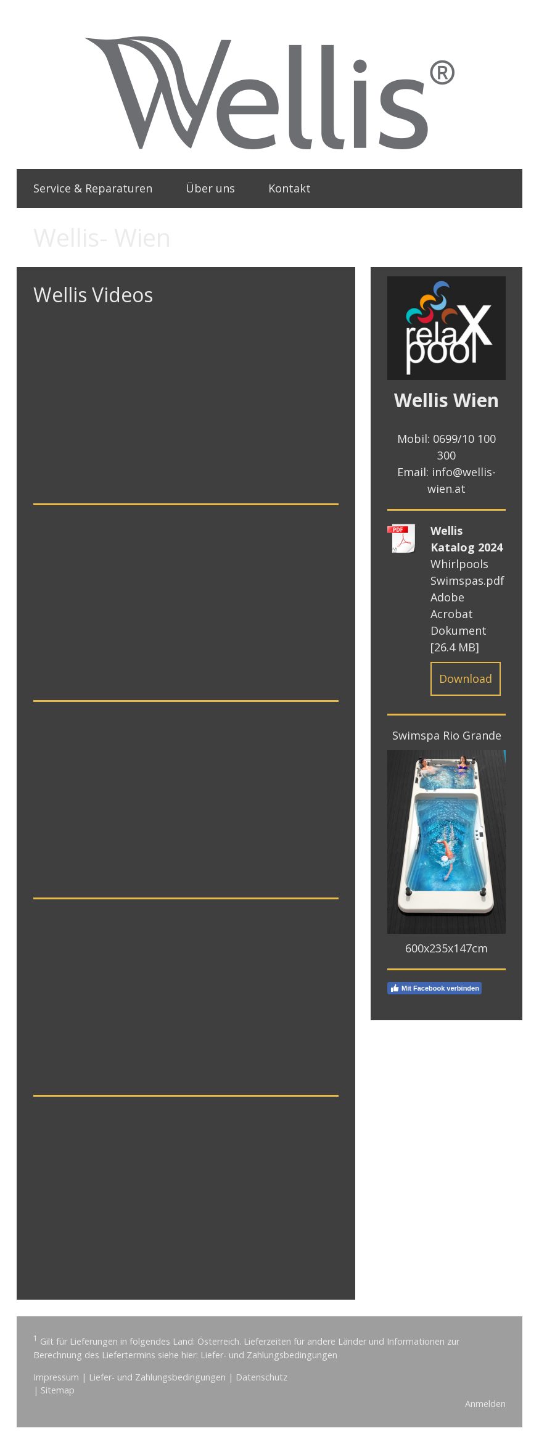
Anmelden (485, 1403)
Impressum (56, 1377)
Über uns (210, 188)
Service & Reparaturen (92, 188)
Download (465, 678)
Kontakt (289, 188)
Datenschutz (261, 1377)
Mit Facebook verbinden (434, 988)
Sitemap (58, 1390)
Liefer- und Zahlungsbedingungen (268, 1355)
